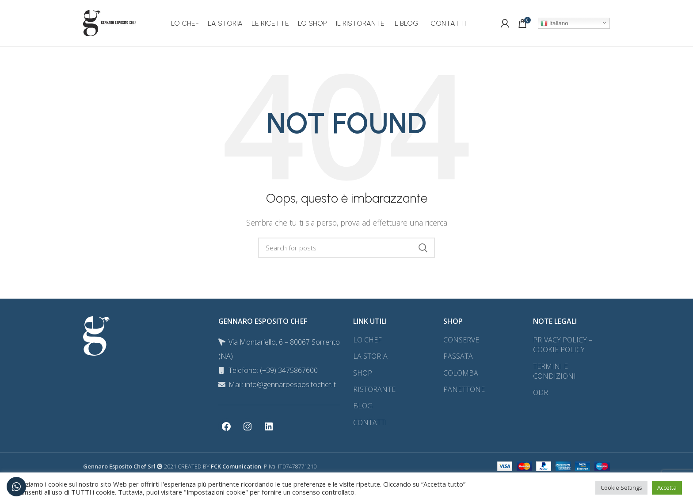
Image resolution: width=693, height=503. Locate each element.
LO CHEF (367, 340)
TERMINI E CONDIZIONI (554, 371)
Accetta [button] (667, 487)
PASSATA (458, 356)
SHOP (362, 373)
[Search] (346, 248)
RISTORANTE (374, 389)
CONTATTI (370, 422)
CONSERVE (461, 340)
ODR (540, 392)
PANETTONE (464, 389)
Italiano (554, 23)
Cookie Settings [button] (621, 487)
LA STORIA (370, 356)
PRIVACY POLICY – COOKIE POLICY (562, 344)
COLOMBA (460, 373)
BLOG (363, 406)
